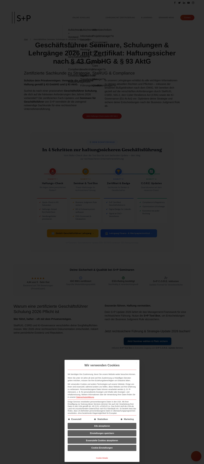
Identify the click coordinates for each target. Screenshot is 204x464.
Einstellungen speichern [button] (102, 433)
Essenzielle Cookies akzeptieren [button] (102, 440)
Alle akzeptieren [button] (102, 426)
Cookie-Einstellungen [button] (102, 448)
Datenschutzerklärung (85, 397)
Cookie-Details (102, 458)
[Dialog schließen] (136, 363)
